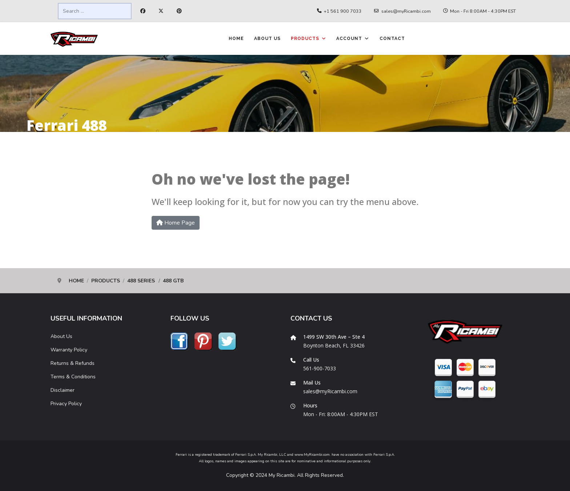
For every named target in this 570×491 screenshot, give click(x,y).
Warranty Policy (69, 349)
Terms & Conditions (73, 376)
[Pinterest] (179, 11)
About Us (267, 38)
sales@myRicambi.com (406, 11)
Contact (392, 38)
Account (349, 38)
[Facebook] (142, 11)
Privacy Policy (66, 403)
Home (236, 38)
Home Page (175, 223)
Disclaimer (63, 390)
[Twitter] (161, 11)
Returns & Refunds (73, 363)
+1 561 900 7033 (343, 11)
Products (305, 38)
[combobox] (95, 11)
